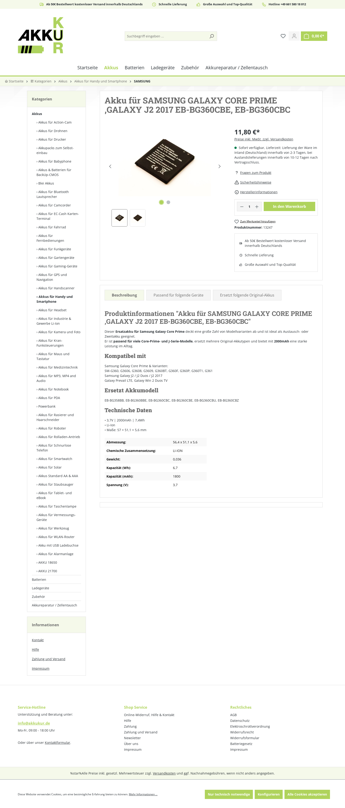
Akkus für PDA (49, 398)
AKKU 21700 (47, 571)
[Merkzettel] (283, 36)
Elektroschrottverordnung (250, 726)
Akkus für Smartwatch (55, 459)
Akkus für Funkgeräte (54, 249)
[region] (165, 177)
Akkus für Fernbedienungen (50, 238)
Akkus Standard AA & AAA (58, 476)
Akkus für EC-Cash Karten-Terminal (57, 216)
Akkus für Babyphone (54, 161)
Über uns (131, 743)
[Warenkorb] (314, 36)
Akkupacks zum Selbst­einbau (55, 150)
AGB (233, 715)
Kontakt (38, 640)
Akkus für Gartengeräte (56, 257)
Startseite (14, 81)
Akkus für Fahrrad (52, 227)
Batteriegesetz (241, 743)
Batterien (39, 579)
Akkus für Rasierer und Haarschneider (55, 417)
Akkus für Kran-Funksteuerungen (50, 343)
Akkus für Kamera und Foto (59, 332)
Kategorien (40, 81)
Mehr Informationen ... (143, 794)
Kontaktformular (57, 742)
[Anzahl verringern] (242, 206)
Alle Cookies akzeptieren (307, 794)
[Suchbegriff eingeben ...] (165, 36)
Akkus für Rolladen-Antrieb (59, 437)
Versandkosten (164, 773)
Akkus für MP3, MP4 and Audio (56, 378)
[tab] (124, 295)
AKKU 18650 (47, 562)
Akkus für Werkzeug (53, 528)
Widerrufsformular (244, 738)
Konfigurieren (269, 794)
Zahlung (130, 726)
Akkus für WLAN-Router (56, 537)
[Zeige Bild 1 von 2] (161, 202)
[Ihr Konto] (294, 36)
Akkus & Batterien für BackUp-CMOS (53, 172)
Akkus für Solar (50, 467)
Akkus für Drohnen (52, 131)
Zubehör (38, 596)
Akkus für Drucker (52, 139)
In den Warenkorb (289, 206)
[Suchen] (211, 36)
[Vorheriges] (110, 166)
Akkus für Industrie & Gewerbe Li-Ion (53, 321)
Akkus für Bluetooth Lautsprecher (52, 194)
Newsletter (132, 738)
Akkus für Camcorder (54, 205)
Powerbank (46, 406)
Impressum (40, 668)
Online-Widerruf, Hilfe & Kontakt (149, 715)
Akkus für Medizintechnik (58, 367)
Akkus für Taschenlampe (57, 506)
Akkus (37, 114)
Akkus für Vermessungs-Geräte (56, 517)
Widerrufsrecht (242, 732)
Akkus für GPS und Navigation (51, 277)
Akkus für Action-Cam (55, 122)
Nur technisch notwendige (229, 794)
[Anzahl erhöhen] (257, 206)
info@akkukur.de (34, 723)
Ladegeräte (40, 588)
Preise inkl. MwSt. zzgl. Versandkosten (263, 139)
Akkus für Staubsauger (55, 484)
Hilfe (35, 649)
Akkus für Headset (52, 310)
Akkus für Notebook (53, 389)
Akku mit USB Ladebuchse (58, 545)
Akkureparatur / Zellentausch (54, 605)
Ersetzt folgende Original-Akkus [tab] (247, 295)
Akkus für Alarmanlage (55, 554)
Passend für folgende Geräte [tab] (178, 295)
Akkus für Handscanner (56, 288)
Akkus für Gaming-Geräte (57, 266)
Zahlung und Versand (48, 659)
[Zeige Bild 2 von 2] (168, 202)
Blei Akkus (46, 183)
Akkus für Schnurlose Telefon (53, 447)
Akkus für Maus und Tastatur (53, 356)
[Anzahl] (249, 206)
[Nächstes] (219, 166)
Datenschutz (240, 720)
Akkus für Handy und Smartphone (54, 299)
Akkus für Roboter (52, 428)
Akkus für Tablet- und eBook (54, 495)
